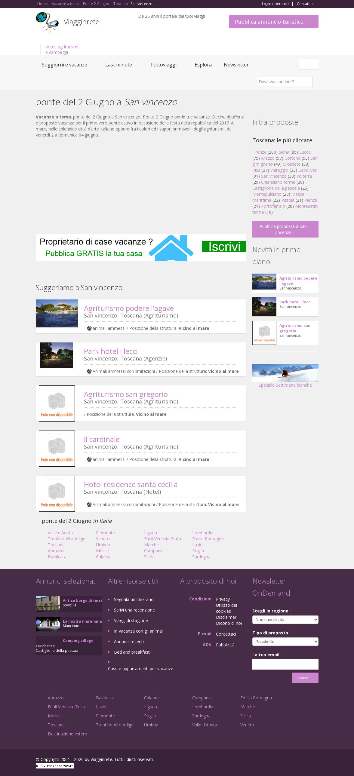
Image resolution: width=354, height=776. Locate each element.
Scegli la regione (272, 611)
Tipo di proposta (272, 633)
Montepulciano (267, 194)
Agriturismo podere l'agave (129, 308)
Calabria (104, 557)
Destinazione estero (67, 734)
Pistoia (287, 200)
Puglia (198, 551)
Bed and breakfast (132, 652)
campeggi (58, 52)
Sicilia (149, 557)
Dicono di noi (229, 623)
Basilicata (57, 557)
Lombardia (202, 532)
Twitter (301, 760)
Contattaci (305, 4)
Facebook (273, 760)
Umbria (103, 544)
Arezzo (268, 158)
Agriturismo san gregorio (126, 394)
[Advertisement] (141, 186)
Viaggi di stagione (131, 620)
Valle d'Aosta (60, 532)
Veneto (103, 538)
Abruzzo (56, 551)
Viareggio (279, 170)
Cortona (292, 158)
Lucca (305, 152)
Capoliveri (307, 170)
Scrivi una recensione (134, 610)
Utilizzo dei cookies (226, 608)
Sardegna (201, 557)
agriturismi (68, 47)
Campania (154, 551)
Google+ (286, 760)
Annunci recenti (129, 641)
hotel (50, 47)
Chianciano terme (278, 182)
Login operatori (275, 4)
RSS (315, 760)
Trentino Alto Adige (66, 538)
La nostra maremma (82, 621)
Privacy (223, 599)
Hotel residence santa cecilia (131, 484)
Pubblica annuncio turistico (269, 21)
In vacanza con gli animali (139, 631)
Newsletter (236, 64)
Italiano (309, 64)
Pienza (310, 200)
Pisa (256, 170)
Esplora (203, 64)
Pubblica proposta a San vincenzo (283, 229)
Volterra (304, 176)
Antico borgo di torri (82, 600)
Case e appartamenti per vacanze (140, 668)
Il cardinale (102, 439)
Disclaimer (226, 617)
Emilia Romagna (208, 538)
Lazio (197, 544)
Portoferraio (273, 206)
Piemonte (105, 532)
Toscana (56, 544)
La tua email (267, 655)
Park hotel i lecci (111, 351)
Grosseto (292, 164)
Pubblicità (225, 645)
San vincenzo (274, 176)
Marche (151, 544)
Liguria (150, 532)
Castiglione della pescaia (276, 188)
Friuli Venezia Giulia (162, 538)
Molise (102, 551)
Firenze (259, 152)
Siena (284, 152)
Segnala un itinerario (134, 599)
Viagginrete (81, 21)
